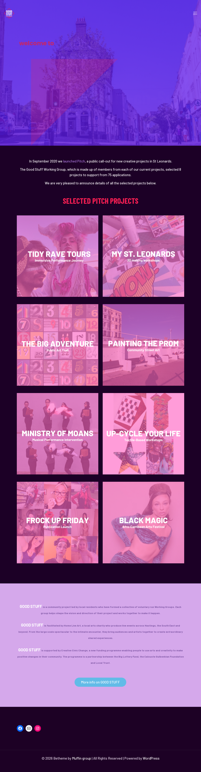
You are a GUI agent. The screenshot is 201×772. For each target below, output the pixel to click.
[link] (57, 256)
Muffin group (81, 758)
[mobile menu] (195, 13)
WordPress (151, 758)
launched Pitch (74, 161)
